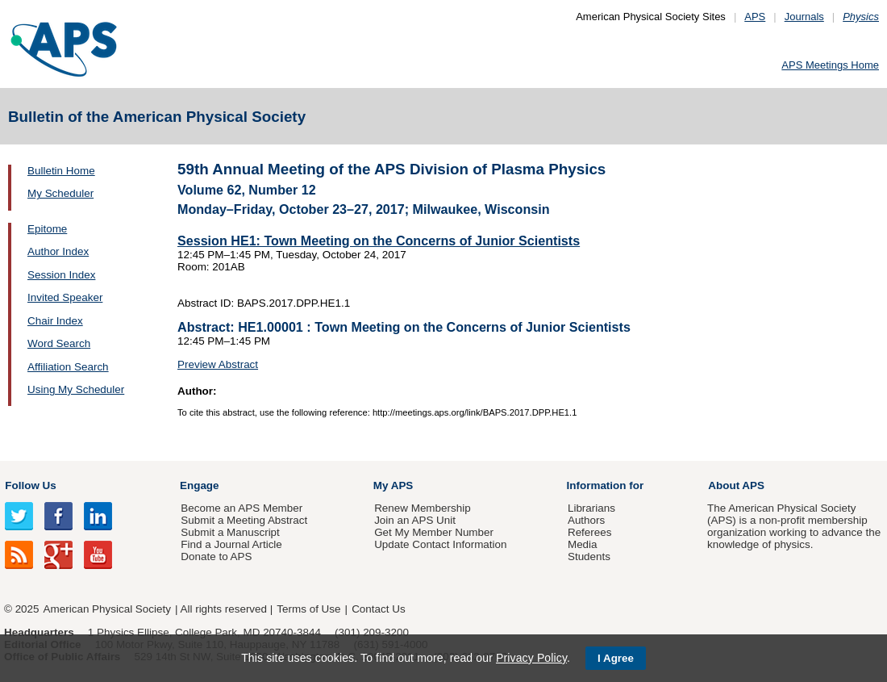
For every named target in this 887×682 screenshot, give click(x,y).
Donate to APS (216, 556)
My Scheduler (60, 193)
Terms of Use (308, 609)
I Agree (616, 658)
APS (754, 16)
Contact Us (378, 609)
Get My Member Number (433, 532)
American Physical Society (107, 609)
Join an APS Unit (415, 520)
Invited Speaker (64, 297)
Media (583, 544)
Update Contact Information (440, 544)
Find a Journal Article (231, 544)
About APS (736, 485)
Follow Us (30, 485)
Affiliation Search (68, 367)
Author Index (58, 251)
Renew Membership (422, 508)
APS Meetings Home (830, 65)
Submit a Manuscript (230, 532)
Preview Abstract (217, 364)
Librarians (591, 508)
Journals (804, 16)
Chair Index (55, 321)
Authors (586, 520)
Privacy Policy (531, 657)
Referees (590, 532)
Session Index (61, 275)
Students (589, 556)
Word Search (58, 343)
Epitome (47, 229)
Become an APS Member (241, 508)
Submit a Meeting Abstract (244, 520)
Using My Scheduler (75, 389)
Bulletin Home (61, 171)
